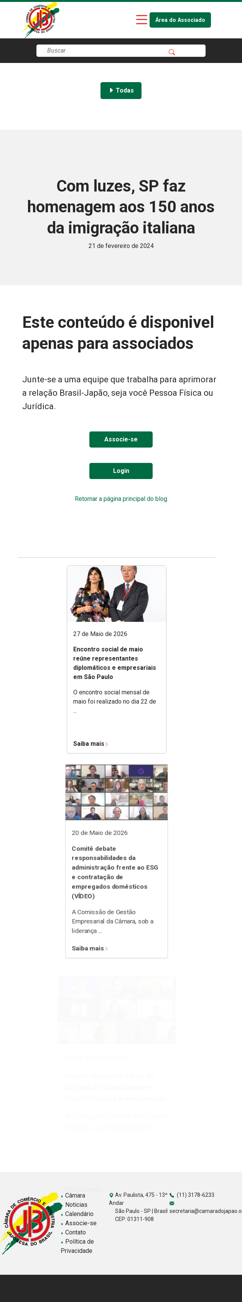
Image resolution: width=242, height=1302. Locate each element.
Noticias (74, 1204)
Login (121, 470)
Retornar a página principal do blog (121, 498)
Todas (121, 90)
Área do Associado (180, 20)
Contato (73, 1232)
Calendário (77, 1214)
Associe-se (121, 439)
